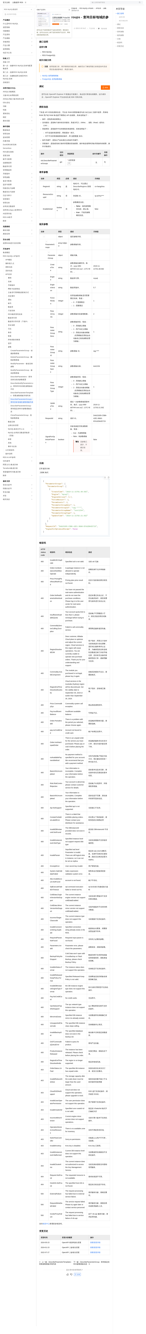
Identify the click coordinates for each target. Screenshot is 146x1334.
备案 (118, 4)
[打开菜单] (4, 4)
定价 (52, 4)
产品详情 (92, 36)
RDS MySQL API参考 (86, 16)
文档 (113, 4)
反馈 (77, 1284)
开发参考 (74, 16)
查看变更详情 (95, 1253)
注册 (130, 4)
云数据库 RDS (17, 10)
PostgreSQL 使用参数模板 (52, 87)
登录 (139, 4)
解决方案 (39, 4)
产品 (31, 4)
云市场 (58, 4)
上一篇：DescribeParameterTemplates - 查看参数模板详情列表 (55, 1273)
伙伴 (65, 4)
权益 (46, 4)
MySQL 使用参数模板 (50, 83)
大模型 (24, 4)
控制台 (124, 4)
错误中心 (46, 1234)
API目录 (98, 16)
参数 (104, 16)
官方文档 (6, 10)
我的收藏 (104, 36)
